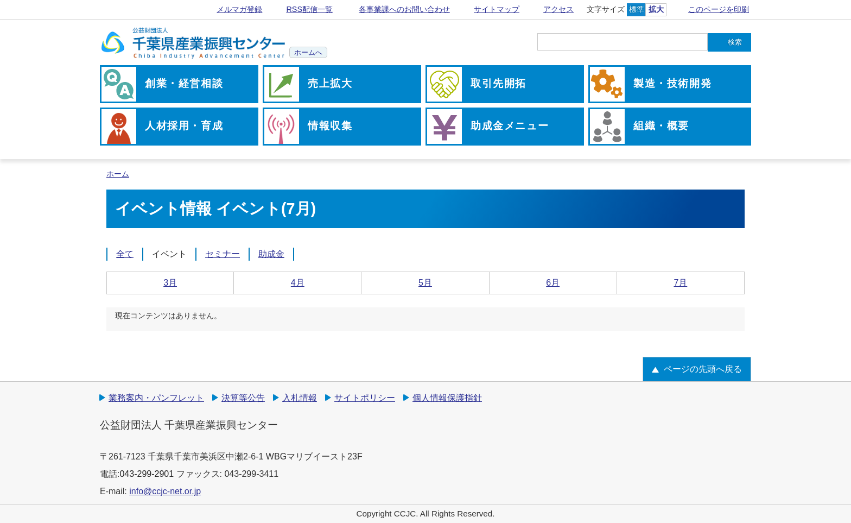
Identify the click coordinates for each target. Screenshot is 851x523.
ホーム (117, 174)
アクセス (558, 9)
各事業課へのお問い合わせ (404, 9)
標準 (636, 9)
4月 (297, 282)
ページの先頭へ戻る (703, 369)
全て (125, 254)
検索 (735, 42)
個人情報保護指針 (447, 397)
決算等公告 (243, 397)
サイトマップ (496, 9)
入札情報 (299, 397)
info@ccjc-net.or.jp (165, 491)
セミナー (222, 254)
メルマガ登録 (239, 9)
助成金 (271, 254)
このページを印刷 (718, 9)
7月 (680, 282)
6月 (553, 282)
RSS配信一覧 (309, 9)
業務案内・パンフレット (156, 397)
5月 (425, 282)
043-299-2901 (146, 473)
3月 (170, 282)
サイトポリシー (364, 397)
